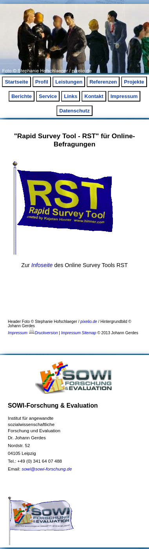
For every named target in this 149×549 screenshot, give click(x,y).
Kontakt (93, 96)
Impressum (124, 96)
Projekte (134, 82)
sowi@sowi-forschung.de (47, 469)
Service (48, 96)
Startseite (16, 82)
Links (70, 96)
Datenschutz (74, 111)
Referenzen (103, 82)
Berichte (21, 96)
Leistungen (68, 82)
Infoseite (42, 265)
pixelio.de (88, 321)
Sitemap (89, 333)
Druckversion (43, 333)
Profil (41, 82)
